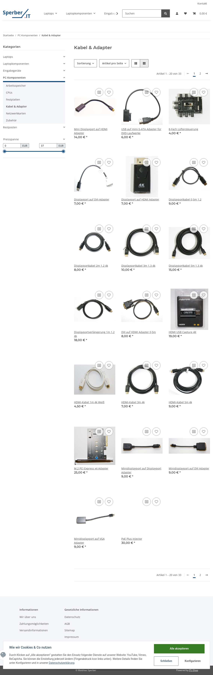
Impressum (71, 637)
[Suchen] (141, 13)
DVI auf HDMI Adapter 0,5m (138, 332)
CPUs (9, 92)
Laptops (8, 57)
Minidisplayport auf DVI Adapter (189, 468)
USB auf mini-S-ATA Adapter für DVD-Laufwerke (141, 131)
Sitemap (69, 630)
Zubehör (11, 120)
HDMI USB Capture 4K (182, 332)
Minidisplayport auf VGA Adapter (89, 540)
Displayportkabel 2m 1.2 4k (91, 265)
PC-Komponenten (14, 77)
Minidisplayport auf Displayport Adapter (141, 470)
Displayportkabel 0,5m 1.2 (185, 199)
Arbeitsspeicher (16, 85)
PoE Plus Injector (131, 539)
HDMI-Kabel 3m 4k (133, 402)
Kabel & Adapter (16, 106)
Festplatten (13, 99)
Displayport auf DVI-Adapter (91, 199)
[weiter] (206, 73)
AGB (67, 623)
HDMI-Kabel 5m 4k (180, 402)
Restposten (10, 127)
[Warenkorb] (200, 13)
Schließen (166, 660)
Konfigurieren (193, 660)
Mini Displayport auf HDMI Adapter (90, 131)
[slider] (4, 151)
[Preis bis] (48, 145)
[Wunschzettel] (185, 13)
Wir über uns (28, 617)
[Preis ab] (12, 145)
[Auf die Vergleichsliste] (99, 92)
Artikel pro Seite (112, 63)
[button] (177, 13)
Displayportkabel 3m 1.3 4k (138, 265)
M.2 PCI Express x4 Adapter (91, 468)
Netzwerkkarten (16, 113)
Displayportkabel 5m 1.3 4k (186, 265)
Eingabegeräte (12, 70)
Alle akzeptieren (179, 648)
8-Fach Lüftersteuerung (183, 129)
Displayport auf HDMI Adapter (140, 199)
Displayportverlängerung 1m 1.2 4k (94, 334)
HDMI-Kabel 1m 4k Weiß (89, 402)
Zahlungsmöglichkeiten (34, 623)
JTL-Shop (193, 670)
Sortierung (84, 63)
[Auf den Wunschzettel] (109, 92)
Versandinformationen (34, 630)
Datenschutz (72, 617)
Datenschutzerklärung (61, 662)
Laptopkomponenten (16, 63)
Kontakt (202, 3)
